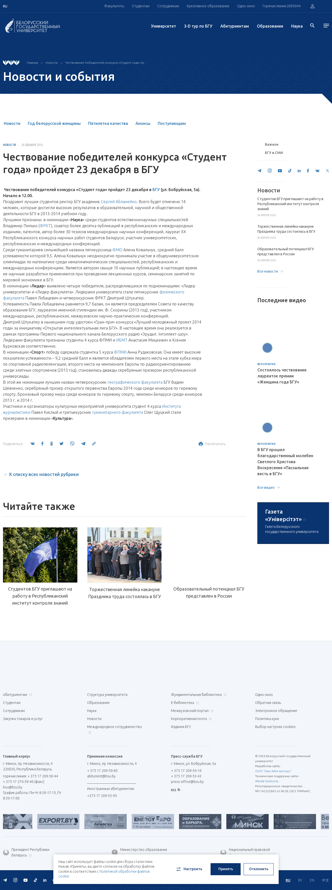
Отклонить (258, 869)
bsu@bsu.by (12, 787)
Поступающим (172, 123)
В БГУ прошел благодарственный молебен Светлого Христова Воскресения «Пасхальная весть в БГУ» (285, 461)
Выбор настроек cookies (275, 727)
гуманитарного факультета (117, 412)
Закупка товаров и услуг (23, 719)
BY (300, 880)
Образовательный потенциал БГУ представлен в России (208, 592)
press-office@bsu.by (187, 782)
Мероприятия (266, 364)
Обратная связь (268, 703)
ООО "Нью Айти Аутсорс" (273, 771)
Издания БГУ (181, 727)
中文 (325, 880)
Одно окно (246, 6)
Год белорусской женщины (54, 123)
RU (288, 880)
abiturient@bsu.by (101, 776)
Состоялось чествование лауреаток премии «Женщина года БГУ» (281, 376)
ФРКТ (45, 225)
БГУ (156, 189)
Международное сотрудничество (114, 729)
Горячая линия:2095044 (282, 6)
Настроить (189, 869)
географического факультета (134, 382)
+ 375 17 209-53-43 (186, 776)
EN (312, 880)
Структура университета (107, 695)
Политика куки (267, 719)
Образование (270, 26)
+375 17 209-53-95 (102, 796)
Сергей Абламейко (119, 201)
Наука (297, 26)
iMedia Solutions (266, 781)
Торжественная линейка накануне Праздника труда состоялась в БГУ (124, 593)
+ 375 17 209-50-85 (102, 771)
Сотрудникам (168, 6)
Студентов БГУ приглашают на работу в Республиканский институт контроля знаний (40, 595)
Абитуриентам (234, 26)
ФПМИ (120, 352)
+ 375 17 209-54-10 (186, 771)
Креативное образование (208, 6)
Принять (225, 869)
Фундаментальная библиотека (198, 695)
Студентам (140, 6)
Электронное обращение (276, 711)
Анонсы (142, 123)
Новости (52, 62)
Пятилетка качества (108, 123)
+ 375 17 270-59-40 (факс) (23, 782)
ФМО (117, 250)
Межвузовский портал (191, 711)
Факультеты (114, 6)
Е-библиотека (184, 703)
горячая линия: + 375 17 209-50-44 (30, 776)
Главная (32, 62)
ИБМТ (121, 340)
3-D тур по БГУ (198, 26)
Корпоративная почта (191, 719)
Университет (163, 26)
